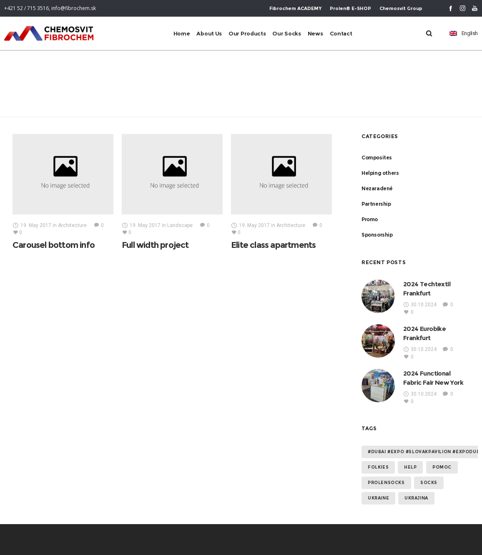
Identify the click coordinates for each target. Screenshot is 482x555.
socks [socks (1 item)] (428, 482)
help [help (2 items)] (410, 467)
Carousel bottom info (54, 245)
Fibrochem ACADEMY (295, 8)
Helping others (380, 173)
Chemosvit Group (400, 8)
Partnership (376, 204)
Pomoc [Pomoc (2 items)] (442, 467)
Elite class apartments (273, 245)
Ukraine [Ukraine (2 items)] (378, 498)
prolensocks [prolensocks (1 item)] (386, 482)
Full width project (155, 245)
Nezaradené (377, 188)
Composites (377, 157)
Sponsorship (377, 235)
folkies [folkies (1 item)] (378, 467)
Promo (370, 219)
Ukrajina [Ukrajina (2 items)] (416, 498)
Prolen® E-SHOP (350, 8)
